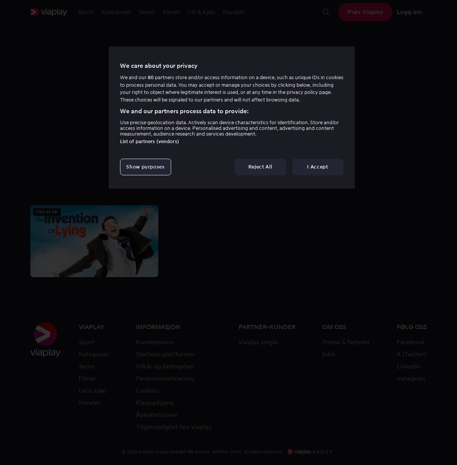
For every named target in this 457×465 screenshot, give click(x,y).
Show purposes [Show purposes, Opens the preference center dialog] (145, 167)
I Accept (317, 167)
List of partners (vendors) (149, 141)
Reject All (260, 167)
